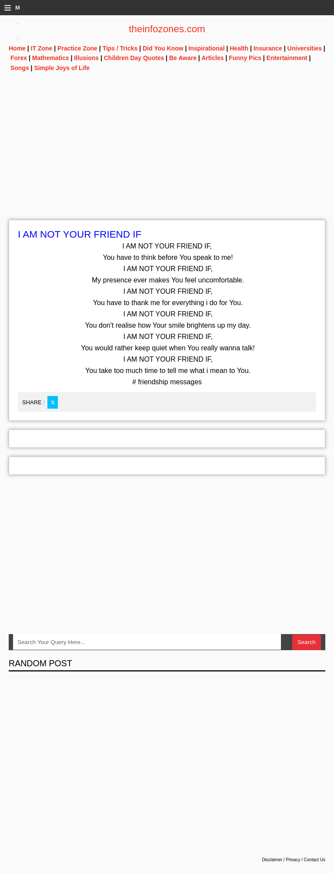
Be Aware (183, 57)
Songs (19, 67)
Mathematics (50, 57)
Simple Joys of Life (62, 67)
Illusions (86, 57)
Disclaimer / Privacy (281, 859)
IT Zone (42, 48)
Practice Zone (77, 48)
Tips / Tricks (120, 48)
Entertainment (287, 57)
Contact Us (314, 859)
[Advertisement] (167, 159)
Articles (212, 57)
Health (239, 48)
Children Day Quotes (134, 57)
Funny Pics (245, 57)
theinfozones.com (167, 29)
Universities (304, 48)
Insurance (268, 48)
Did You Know (163, 48)
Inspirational (206, 48)
